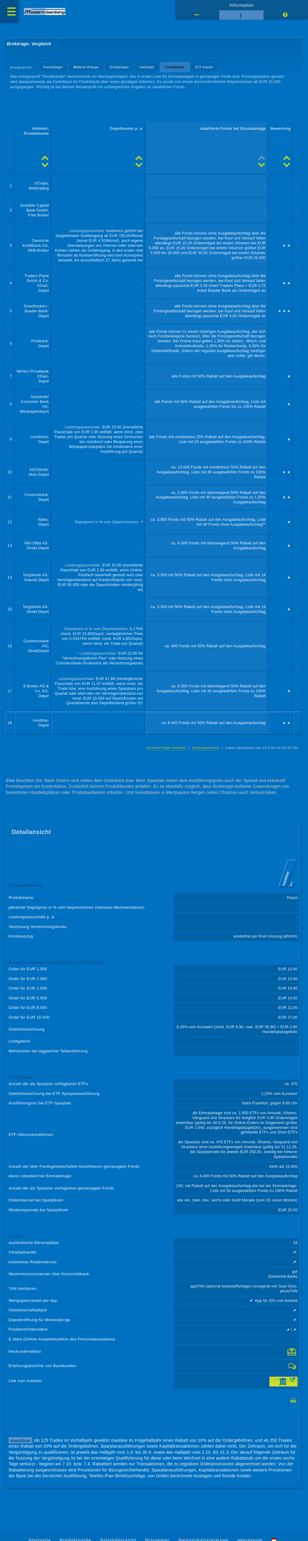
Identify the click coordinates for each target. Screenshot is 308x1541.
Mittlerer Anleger (86, 67)
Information (241, 5)
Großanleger (119, 67)
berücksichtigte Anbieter (166, 748)
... (297, 186)
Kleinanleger (53, 67)
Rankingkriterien (205, 748)
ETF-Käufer (204, 67)
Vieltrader (147, 67)
